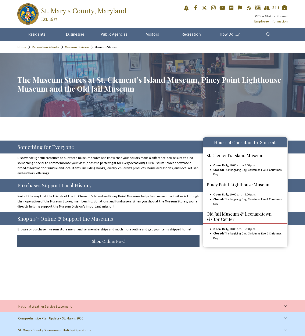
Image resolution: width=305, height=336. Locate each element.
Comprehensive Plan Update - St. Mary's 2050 (50, 318)
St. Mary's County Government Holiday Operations (54, 330)
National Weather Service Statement (45, 306)
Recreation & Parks (45, 47)
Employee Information (271, 21)
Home (21, 47)
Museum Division (77, 47)
